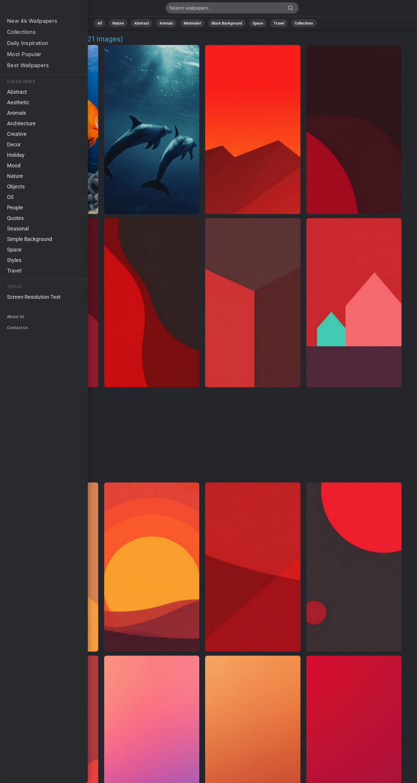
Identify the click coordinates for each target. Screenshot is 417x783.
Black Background (227, 23)
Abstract (141, 23)
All (99, 23)
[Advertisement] (202, 435)
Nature (118, 23)
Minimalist (192, 23)
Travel (279, 23)
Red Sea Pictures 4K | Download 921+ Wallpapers (35, 9)
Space (258, 23)
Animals (166, 23)
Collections (304, 23)
